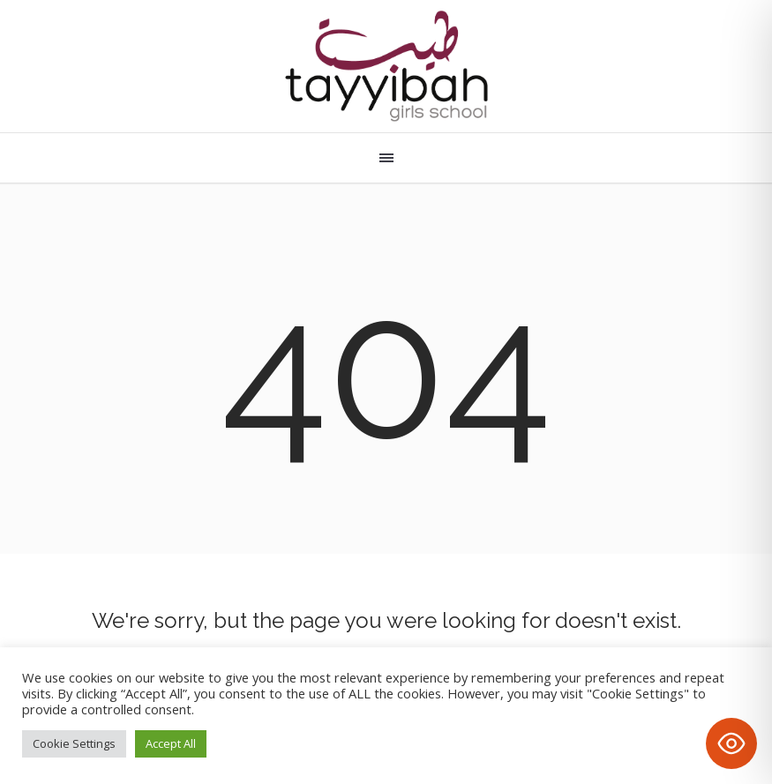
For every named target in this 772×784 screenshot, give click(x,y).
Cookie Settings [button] (74, 743)
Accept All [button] (171, 743)
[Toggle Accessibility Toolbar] (731, 743)
